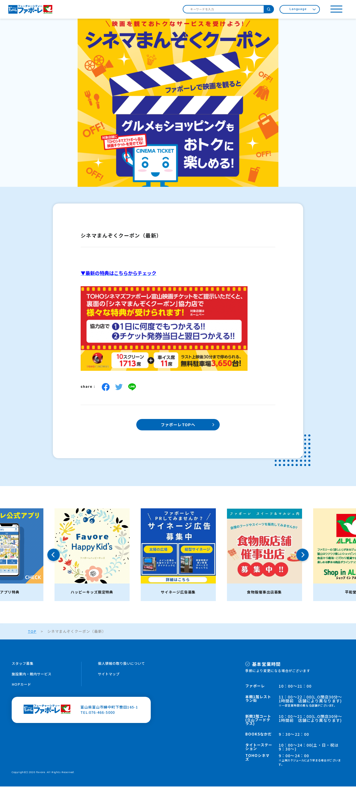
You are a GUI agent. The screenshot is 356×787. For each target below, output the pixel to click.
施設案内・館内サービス (33, 674)
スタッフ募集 (23, 664)
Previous (53, 555)
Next (302, 555)
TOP (32, 631)
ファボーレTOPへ (178, 425)
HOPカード (22, 685)
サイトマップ (109, 674)
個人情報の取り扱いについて (123, 664)
